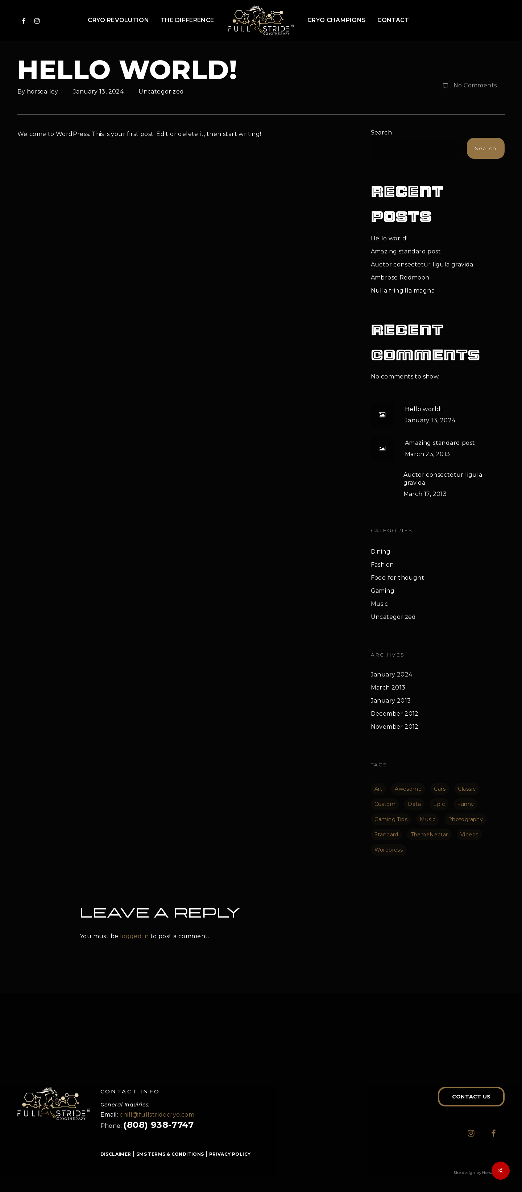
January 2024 (392, 674)
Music (379, 603)
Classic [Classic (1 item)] (467, 789)
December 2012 (395, 713)
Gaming (382, 590)
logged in (134, 936)
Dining (380, 551)
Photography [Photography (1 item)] (465, 819)
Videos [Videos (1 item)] (469, 834)
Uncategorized (161, 91)
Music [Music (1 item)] (427, 819)
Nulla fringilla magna (403, 290)
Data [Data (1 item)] (414, 804)
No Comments (468, 85)
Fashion (382, 564)
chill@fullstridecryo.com (157, 1114)
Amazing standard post (406, 251)
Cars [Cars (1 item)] (440, 789)
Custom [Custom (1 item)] (384, 804)
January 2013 (391, 700)
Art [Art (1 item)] (378, 789)
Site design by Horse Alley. (479, 1172)
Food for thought (397, 577)
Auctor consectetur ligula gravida (422, 264)
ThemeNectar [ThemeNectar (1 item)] (429, 834)
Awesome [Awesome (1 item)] (408, 789)
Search (381, 132)
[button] (471, 1096)
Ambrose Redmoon (400, 277)
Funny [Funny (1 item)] (465, 804)
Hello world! (389, 238)
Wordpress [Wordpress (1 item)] (388, 850)
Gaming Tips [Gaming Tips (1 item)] (390, 819)
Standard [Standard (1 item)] (386, 834)
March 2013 (388, 687)
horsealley (42, 91)
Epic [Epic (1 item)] (439, 804)
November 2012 (395, 726)
